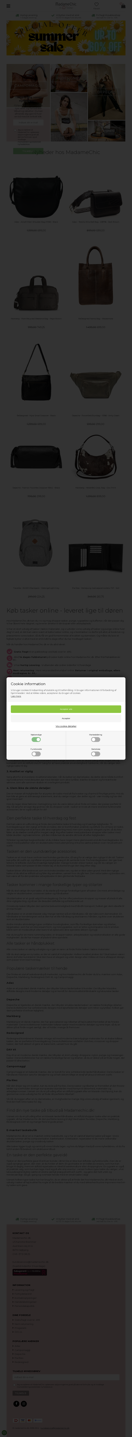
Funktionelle (36, 752)
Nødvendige (36, 738)
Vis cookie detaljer (66, 726)
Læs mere (16, 696)
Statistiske (95, 752)
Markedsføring (95, 738)
